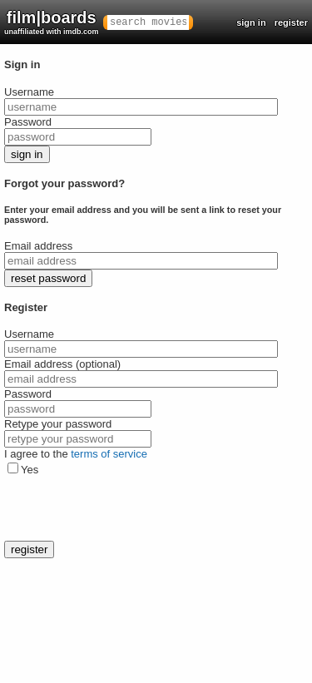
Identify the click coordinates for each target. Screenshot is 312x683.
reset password (48, 278)
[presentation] (130, 508)
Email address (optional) (62, 364)
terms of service (109, 454)
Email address (38, 246)
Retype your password (57, 424)
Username (29, 92)
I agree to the (75, 454)
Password (28, 122)
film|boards (51, 22)
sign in (250, 22)
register (291, 22)
